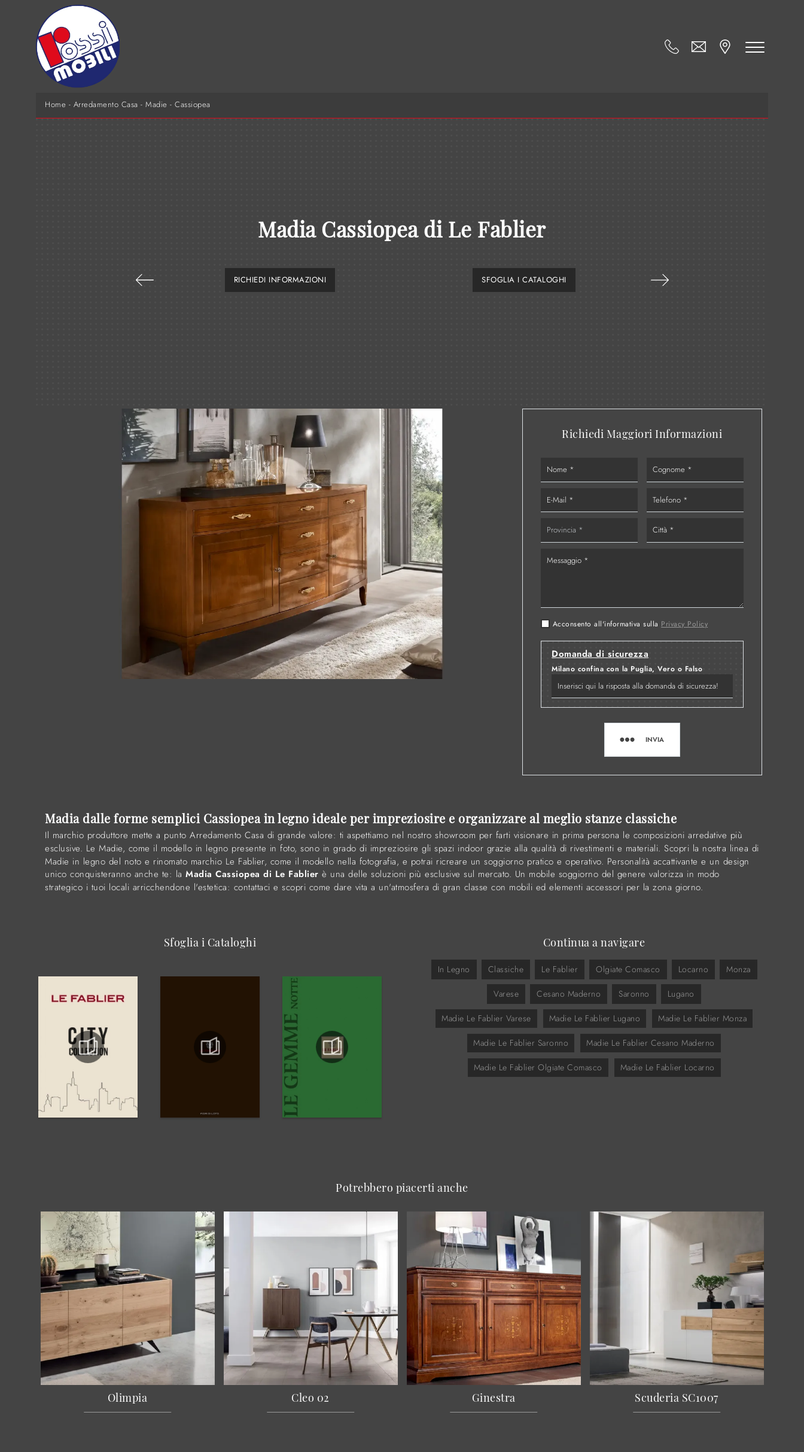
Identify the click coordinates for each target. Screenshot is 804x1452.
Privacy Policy (684, 624)
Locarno (693, 969)
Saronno (634, 994)
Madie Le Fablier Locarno (667, 1067)
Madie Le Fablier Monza (702, 1018)
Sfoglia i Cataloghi (524, 279)
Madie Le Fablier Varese (486, 1018)
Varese (506, 994)
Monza (738, 969)
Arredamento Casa (106, 104)
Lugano (681, 994)
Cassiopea (193, 104)
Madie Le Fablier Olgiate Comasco (538, 1067)
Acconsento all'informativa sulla (630, 624)
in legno (454, 969)
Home (55, 104)
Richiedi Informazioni (280, 279)
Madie (156, 104)
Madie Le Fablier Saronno (520, 1043)
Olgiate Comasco (628, 969)
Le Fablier (559, 969)
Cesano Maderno (569, 994)
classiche (506, 969)
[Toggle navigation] (755, 46)
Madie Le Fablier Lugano (595, 1018)
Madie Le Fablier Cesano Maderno (650, 1043)
